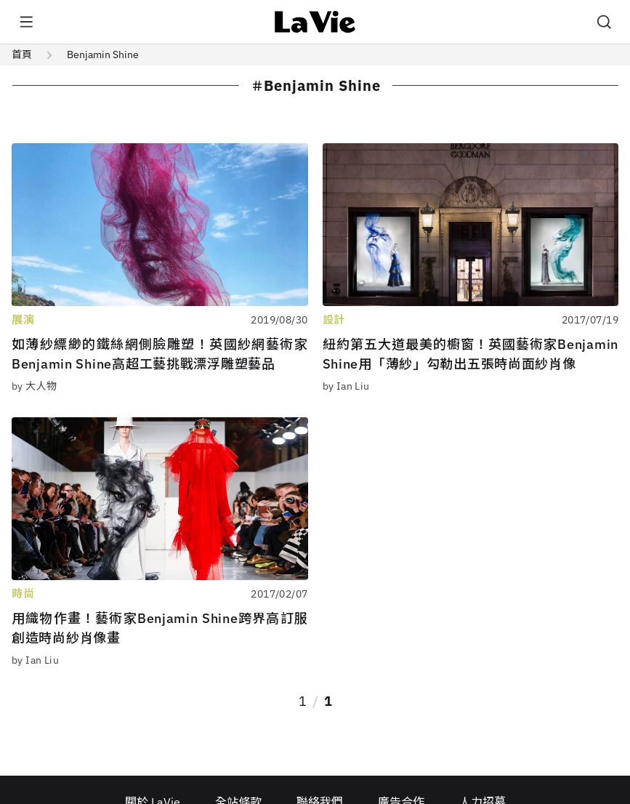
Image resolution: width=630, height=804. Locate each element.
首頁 (22, 54)
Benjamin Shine (103, 54)
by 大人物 (34, 386)
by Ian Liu (346, 386)
